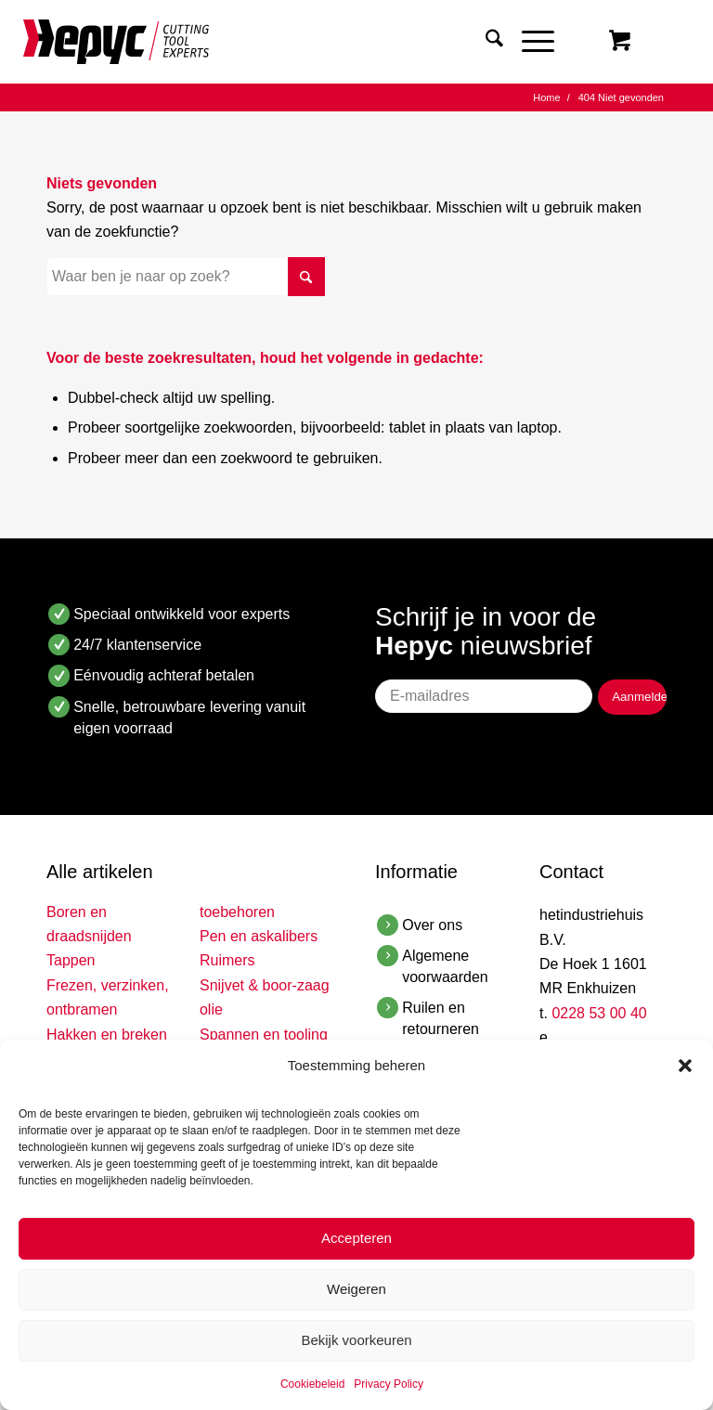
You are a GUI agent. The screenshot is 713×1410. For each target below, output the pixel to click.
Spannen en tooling (264, 1034)
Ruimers (227, 960)
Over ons (432, 925)
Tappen (71, 960)
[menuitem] (485, 42)
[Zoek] (485, 42)
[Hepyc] (116, 42)
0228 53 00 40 (598, 1013)
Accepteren (356, 1238)
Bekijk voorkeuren (356, 1340)
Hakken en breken (106, 1034)
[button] (685, 1065)
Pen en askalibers (259, 936)
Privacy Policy (388, 1384)
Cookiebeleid (312, 1384)
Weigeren (356, 1289)
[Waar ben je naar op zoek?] (185, 276)
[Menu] (528, 42)
